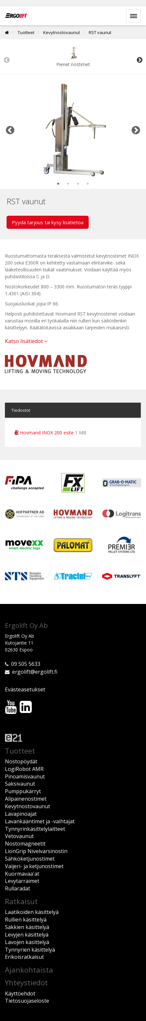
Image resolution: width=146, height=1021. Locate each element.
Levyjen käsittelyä (26, 934)
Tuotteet (26, 32)
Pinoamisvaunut (25, 776)
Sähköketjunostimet (30, 858)
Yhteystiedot (26, 982)
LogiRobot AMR (24, 769)
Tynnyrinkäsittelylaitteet (35, 828)
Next (139, 59)
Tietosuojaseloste (27, 1000)
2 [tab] (68, 184)
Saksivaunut (20, 783)
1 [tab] (58, 184)
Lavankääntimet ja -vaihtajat (40, 821)
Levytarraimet (22, 880)
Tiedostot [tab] (20, 410)
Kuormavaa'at (22, 873)
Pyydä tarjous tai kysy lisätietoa (47, 222)
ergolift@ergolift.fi (34, 671)
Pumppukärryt (23, 791)
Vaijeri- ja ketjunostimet (34, 866)
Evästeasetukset (25, 689)
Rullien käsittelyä (25, 919)
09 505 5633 (25, 663)
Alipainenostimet (25, 798)
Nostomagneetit (25, 843)
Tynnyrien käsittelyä (30, 949)
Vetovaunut (19, 836)
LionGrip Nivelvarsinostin (36, 851)
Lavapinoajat (21, 813)
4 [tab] (87, 184)
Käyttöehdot (20, 993)
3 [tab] (78, 184)
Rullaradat (17, 888)
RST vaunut (100, 32)
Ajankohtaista (29, 970)
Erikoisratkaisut (24, 956)
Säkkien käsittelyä (27, 927)
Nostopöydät (21, 761)
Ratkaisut (21, 901)
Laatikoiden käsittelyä (32, 912)
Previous (6, 59)
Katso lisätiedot (26, 341)
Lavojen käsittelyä (27, 942)
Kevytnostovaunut (61, 32)
